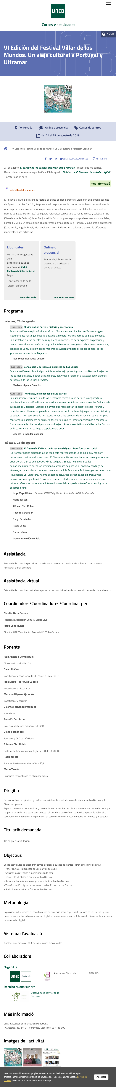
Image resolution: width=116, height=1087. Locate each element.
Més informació (100, 183)
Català (110, 34)
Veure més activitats (64, 297)
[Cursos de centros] (87, 128)
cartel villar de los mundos (21, 190)
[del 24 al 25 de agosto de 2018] (58, 136)
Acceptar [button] (101, 1077)
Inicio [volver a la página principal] (6, 148)
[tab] (58, 15)
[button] (46, 158)
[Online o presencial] (53, 128)
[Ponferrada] (23, 128)
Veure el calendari (28, 297)
